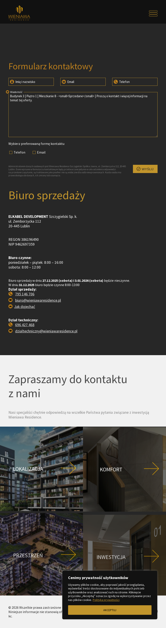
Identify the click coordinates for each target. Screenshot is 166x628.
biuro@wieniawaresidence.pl (38, 319)
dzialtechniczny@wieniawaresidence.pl (46, 350)
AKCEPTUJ (109, 610)
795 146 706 (24, 313)
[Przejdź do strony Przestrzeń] (41, 574)
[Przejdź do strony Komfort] (124, 489)
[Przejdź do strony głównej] (27, 13)
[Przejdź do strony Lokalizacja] (41, 488)
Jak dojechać (24, 326)
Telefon (121, 81)
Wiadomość (13, 92)
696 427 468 (24, 344)
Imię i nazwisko (22, 81)
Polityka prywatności (106, 600)
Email (67, 81)
